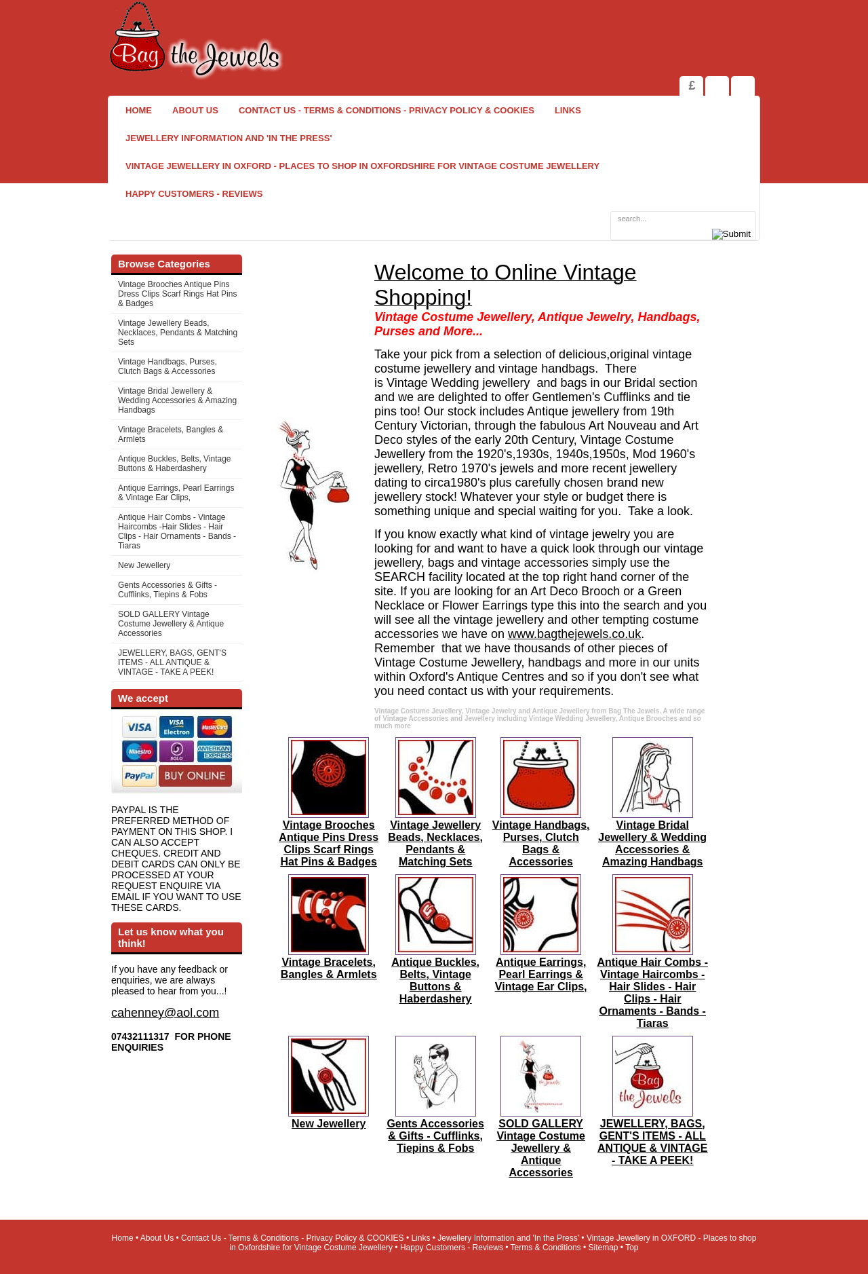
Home (138, 110)
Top (631, 1247)
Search (743, 86)
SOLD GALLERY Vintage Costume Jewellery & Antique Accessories (171, 624)
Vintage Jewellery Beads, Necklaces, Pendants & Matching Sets (177, 332)
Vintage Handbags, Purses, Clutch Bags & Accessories (167, 366)
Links (568, 110)
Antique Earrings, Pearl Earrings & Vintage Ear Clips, (176, 492)
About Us (195, 110)
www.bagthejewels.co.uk (574, 634)
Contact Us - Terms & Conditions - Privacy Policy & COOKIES (386, 110)
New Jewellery (144, 565)
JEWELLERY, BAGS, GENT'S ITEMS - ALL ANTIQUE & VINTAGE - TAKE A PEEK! (172, 662)
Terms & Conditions (546, 1247)
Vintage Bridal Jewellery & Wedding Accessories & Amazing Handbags (177, 400)
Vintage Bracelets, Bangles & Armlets (170, 434)
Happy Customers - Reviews (194, 194)
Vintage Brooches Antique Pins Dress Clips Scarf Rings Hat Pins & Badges (177, 294)
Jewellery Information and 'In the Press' (228, 138)
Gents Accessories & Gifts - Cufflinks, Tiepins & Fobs (167, 589)
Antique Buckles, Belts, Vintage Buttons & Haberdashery (174, 463)
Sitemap (603, 1247)
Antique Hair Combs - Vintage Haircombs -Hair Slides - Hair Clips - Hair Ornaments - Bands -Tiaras (177, 531)
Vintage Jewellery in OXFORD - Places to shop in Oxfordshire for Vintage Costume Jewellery (362, 166)
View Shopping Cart (717, 86)
